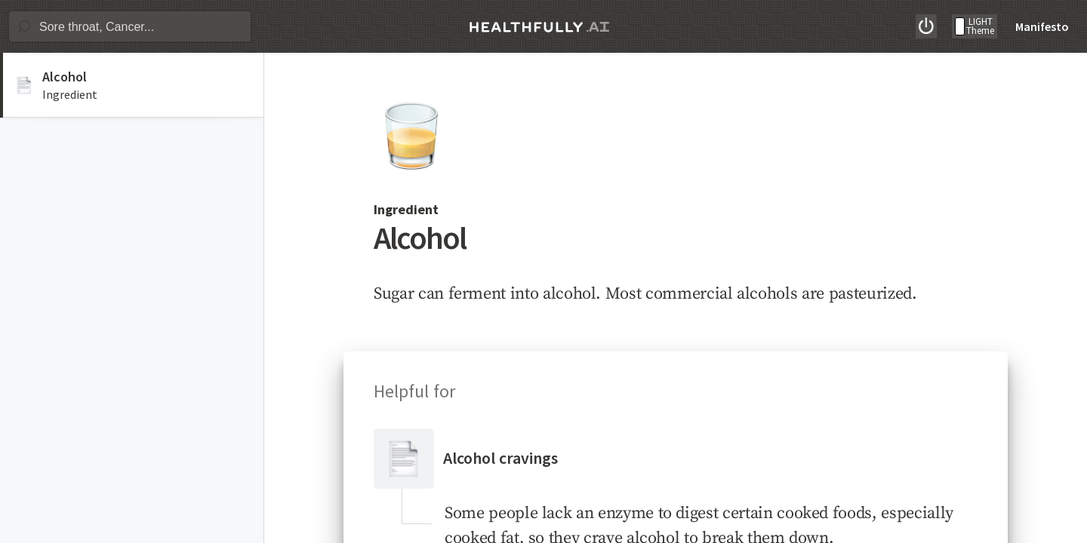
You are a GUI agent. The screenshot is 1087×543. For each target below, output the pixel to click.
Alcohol (64, 76)
